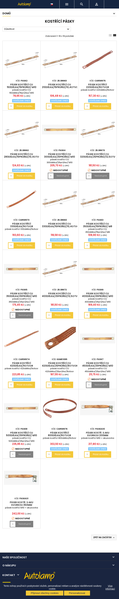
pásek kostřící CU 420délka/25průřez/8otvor (60, 364)
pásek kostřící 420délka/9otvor (21, 364)
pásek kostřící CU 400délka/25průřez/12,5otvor (61, 295)
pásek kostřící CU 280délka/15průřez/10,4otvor (23, 155)
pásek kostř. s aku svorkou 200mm (97, 434)
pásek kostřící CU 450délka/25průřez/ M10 (97, 364)
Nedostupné (63, 175)
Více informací (110, 587)
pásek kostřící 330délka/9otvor (21, 225)
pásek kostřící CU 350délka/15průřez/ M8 (97, 225)
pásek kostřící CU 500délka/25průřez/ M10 (21, 434)
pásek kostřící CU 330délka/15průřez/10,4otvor (61, 225)
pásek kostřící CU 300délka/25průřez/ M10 (59, 155)
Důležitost (37, 29)
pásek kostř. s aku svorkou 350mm (21, 504)
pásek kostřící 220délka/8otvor (97, 86)
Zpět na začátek (104, 537)
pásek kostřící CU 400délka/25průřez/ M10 (97, 295)
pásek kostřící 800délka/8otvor (59, 434)
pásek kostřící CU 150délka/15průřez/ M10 (21, 86)
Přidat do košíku (24, 106)
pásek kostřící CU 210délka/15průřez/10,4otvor (61, 86)
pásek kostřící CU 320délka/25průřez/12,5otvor (99, 155)
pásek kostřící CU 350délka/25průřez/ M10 (21, 295)
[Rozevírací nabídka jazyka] (52, 3)
